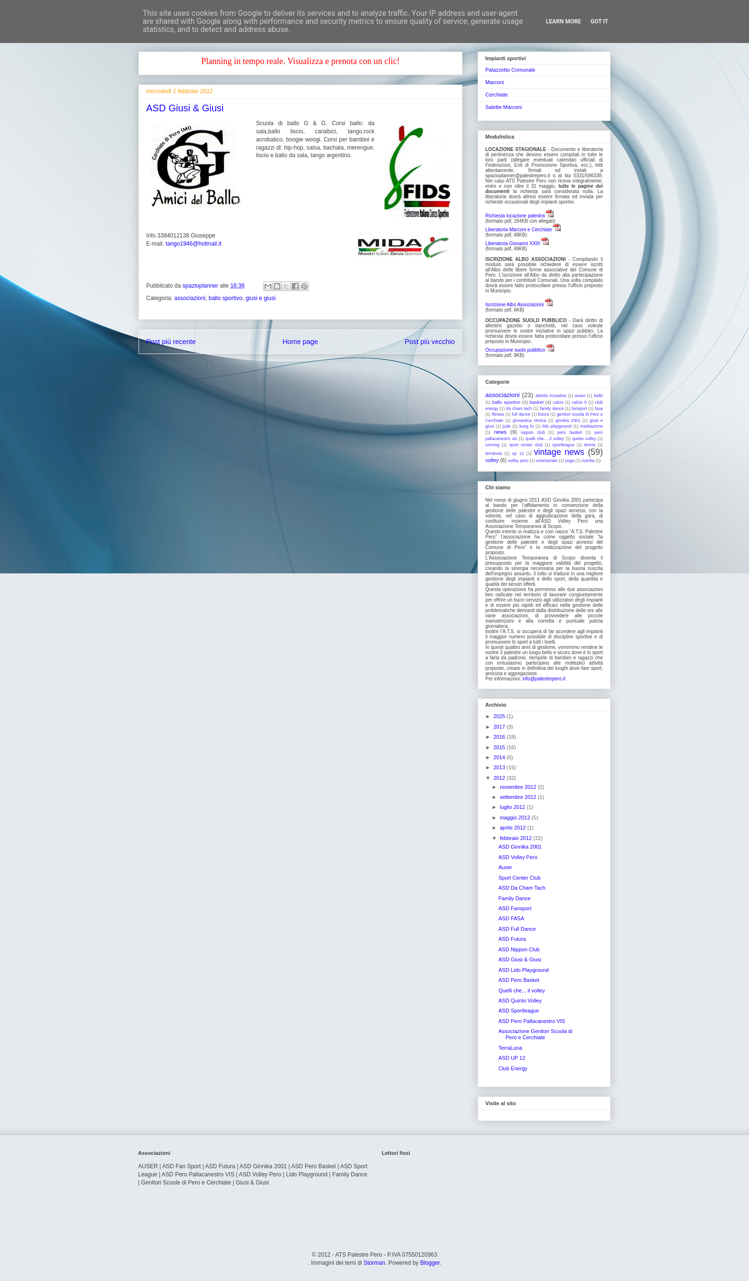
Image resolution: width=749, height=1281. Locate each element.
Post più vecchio (430, 341)
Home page (300, 341)
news (500, 432)
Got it (599, 21)
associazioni (189, 298)
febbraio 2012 (516, 838)
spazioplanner (201, 285)
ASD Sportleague (518, 1010)
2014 (500, 757)
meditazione (591, 426)
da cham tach (519, 408)
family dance (552, 408)
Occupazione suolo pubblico (515, 350)
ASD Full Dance (516, 929)
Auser (505, 867)
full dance (521, 414)
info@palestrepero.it (544, 678)
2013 (500, 767)
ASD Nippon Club (518, 949)
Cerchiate (496, 94)
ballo (598, 395)
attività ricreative (551, 395)
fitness (498, 414)
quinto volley (584, 438)
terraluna (493, 453)
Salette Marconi (503, 107)
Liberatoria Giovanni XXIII (512, 243)
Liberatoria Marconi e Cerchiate (518, 229)
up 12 (518, 453)
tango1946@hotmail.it (194, 243)
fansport (579, 408)
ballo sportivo (226, 298)
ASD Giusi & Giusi (519, 959)
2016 (500, 737)
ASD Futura (511, 939)
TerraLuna (510, 1048)
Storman (374, 1262)
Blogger (430, 1262)
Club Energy (512, 1068)
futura (543, 414)
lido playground (556, 426)
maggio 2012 (516, 817)
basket (537, 402)
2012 (500, 778)
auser (580, 395)
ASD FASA (511, 918)
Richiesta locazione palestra (515, 215)
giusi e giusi (261, 298)
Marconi (494, 82)
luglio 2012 (513, 807)
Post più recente (171, 341)
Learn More (563, 21)
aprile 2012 (513, 827)
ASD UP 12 (511, 1058)
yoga (569, 460)
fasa (599, 408)
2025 (500, 716)
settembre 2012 (519, 797)
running (492, 444)
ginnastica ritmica (529, 420)
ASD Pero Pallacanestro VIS (531, 1021)
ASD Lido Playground (523, 970)
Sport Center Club (519, 878)
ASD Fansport (514, 908)
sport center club (526, 444)
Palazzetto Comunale (510, 70)
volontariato (546, 460)
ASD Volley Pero (517, 857)
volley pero (518, 460)
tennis (589, 444)
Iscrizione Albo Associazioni (514, 304)
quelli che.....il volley (544, 438)
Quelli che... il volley (521, 990)
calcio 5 (579, 402)
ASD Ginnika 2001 (520, 847)
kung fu (526, 426)
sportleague (563, 444)
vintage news (559, 452)
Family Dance (514, 898)
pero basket (569, 432)
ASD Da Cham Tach (521, 888)
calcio (558, 402)
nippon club (533, 432)
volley (492, 460)
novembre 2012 (519, 787)
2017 (500, 727)
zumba (588, 460)
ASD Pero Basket (518, 980)
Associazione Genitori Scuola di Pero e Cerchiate (535, 1034)
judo (507, 426)
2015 (500, 747)
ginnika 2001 (568, 420)
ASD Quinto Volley (520, 1000)
